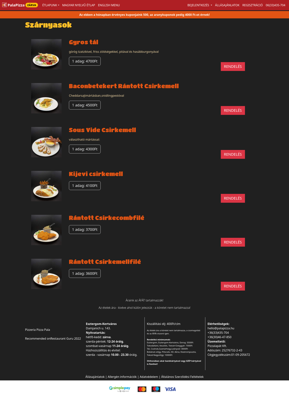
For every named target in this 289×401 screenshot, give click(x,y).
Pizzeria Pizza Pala (37, 330)
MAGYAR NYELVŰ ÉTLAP (78, 5)
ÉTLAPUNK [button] (49, 5)
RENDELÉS (233, 66)
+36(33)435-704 (218, 333)
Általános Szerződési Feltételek (182, 377)
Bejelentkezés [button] (198, 5)
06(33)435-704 (275, 5)
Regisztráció (252, 5)
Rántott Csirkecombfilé (106, 217)
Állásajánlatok (227, 5)
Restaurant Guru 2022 (66, 338)
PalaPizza (20, 5)
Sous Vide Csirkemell (102, 129)
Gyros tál (83, 42)
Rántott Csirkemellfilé (105, 261)
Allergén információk (122, 377)
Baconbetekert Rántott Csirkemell (124, 86)
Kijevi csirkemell (96, 173)
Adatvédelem (149, 377)
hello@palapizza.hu (221, 328)
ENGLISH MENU (109, 5)
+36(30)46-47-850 (219, 337)
